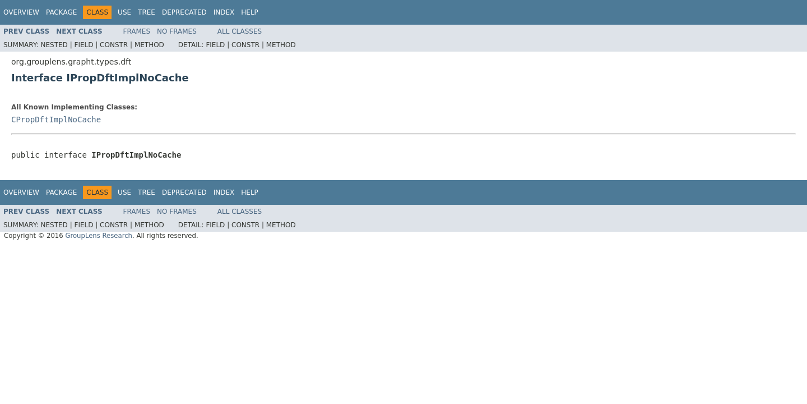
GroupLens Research (98, 236)
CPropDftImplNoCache (56, 119)
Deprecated (184, 12)
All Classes (239, 31)
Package (61, 12)
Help (249, 12)
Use (124, 12)
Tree (146, 12)
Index (224, 12)
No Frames (177, 31)
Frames (137, 31)
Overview (21, 12)
